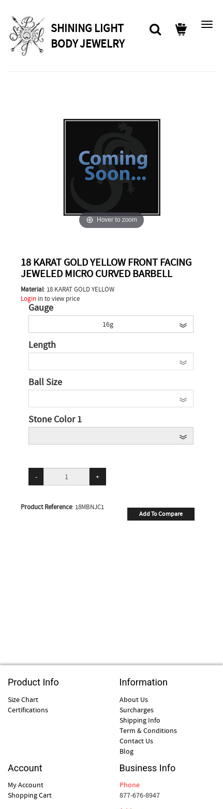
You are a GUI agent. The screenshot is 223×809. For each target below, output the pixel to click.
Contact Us (136, 740)
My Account (25, 784)
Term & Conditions (148, 730)
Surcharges (137, 709)
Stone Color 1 (55, 419)
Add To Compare (161, 514)
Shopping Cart (30, 795)
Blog (126, 751)
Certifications (28, 709)
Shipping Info (140, 720)
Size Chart (23, 699)
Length (42, 345)
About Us (134, 699)
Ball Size (45, 382)
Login (28, 298)
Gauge (40, 308)
